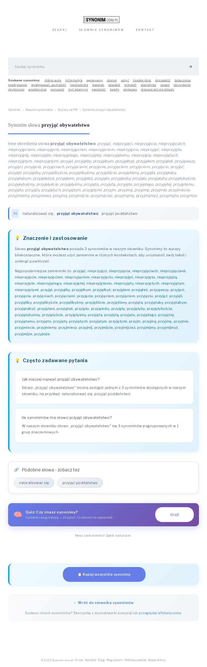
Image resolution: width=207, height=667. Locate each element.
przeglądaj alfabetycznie (160, 613)
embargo (130, 89)
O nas (79, 660)
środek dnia (142, 80)
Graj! (174, 515)
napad (165, 85)
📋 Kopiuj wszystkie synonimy (104, 574)
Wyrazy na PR (68, 110)
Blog (101, 660)
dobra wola (53, 80)
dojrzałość (163, 80)
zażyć (125, 80)
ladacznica (183, 80)
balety (114, 89)
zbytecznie (16, 89)
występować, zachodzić (48, 85)
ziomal (112, 80)
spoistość (99, 89)
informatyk (73, 80)
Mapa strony (157, 660)
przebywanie (17, 85)
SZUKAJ (59, 29)
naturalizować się (38, 213)
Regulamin (115, 660)
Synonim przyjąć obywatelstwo (103, 110)
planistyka (148, 85)
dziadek (114, 85)
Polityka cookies (136, 660)
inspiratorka (79, 85)
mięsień (130, 85)
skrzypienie (182, 85)
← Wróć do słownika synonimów (103, 602)
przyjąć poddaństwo (120, 213)
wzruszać (57, 89)
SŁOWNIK (101, 29)
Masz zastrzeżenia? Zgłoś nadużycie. (103, 535)
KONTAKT (145, 29)
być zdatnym (78, 89)
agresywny (95, 80)
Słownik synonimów (39, 110)
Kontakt (90, 660)
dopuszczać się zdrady (157, 89)
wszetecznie (37, 89)
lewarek (98, 85)
